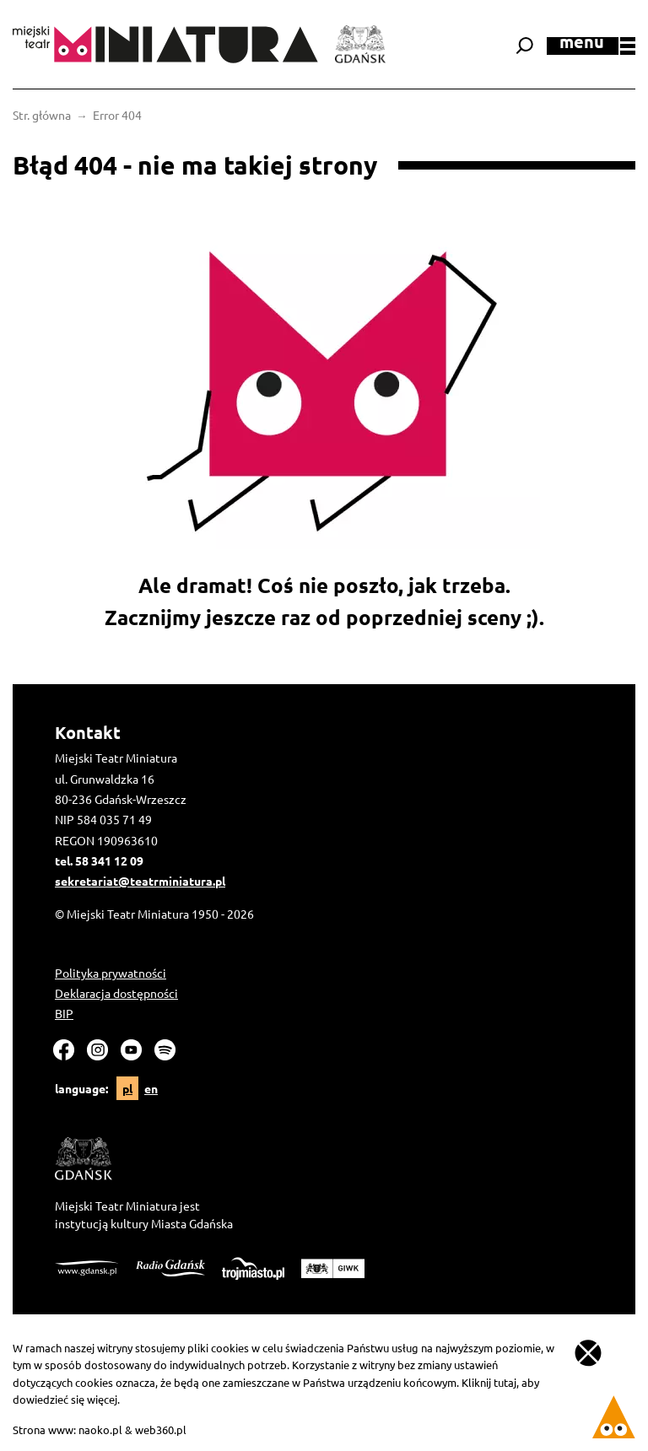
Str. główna (42, 114)
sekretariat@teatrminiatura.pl (140, 880)
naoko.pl (100, 1429)
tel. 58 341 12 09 (99, 860)
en (151, 1088)
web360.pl (160, 1429)
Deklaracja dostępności (116, 993)
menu (597, 45)
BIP (64, 1013)
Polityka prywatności (110, 972)
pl (127, 1088)
